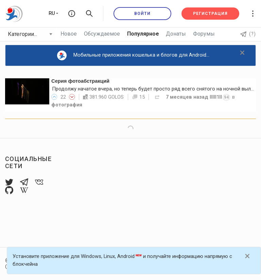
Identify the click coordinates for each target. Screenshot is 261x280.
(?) (248, 34)
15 (138, 97)
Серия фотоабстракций (80, 81)
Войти (142, 13)
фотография (66, 105)
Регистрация (210, 13)
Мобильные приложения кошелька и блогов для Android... (133, 55)
